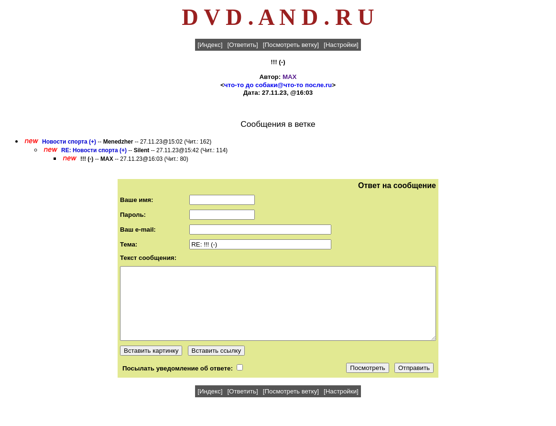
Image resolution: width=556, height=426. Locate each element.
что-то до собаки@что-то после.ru (278, 85)
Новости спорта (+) (69, 141)
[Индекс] (209, 44)
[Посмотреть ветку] (291, 44)
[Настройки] (341, 44)
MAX (290, 76)
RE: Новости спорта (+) (94, 150)
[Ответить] (242, 44)
